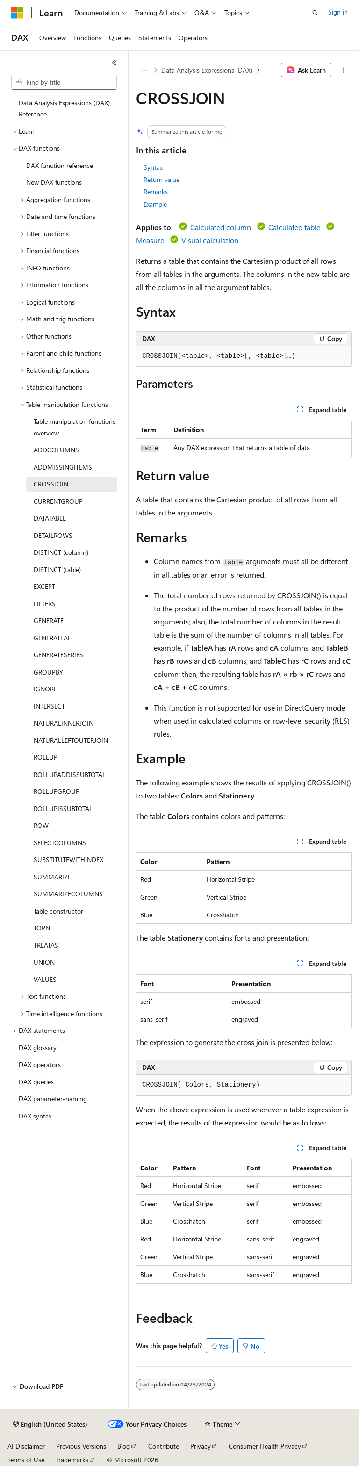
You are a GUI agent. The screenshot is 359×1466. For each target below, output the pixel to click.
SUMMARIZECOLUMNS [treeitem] (68, 893)
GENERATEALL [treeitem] (54, 637)
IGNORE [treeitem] (45, 688)
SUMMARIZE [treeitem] (52, 876)
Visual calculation (209, 240)
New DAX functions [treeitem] (54, 182)
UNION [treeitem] (44, 962)
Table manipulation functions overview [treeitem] (74, 427)
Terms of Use (25, 1459)
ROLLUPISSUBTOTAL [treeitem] (63, 808)
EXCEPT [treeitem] (44, 586)
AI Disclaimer (26, 1446)
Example (155, 204)
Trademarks (72, 1459)
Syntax (153, 167)
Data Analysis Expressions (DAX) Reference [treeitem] (64, 108)
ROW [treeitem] (41, 825)
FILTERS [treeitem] (45, 603)
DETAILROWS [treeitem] (53, 535)
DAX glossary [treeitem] (38, 1047)
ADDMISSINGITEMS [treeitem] (63, 467)
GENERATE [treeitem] (49, 620)
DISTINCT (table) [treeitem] (57, 569)
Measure (150, 240)
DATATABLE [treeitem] (50, 518)
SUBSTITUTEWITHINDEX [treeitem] (68, 859)
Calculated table (294, 227)
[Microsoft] (17, 13)
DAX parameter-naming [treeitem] (53, 1098)
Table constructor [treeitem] (58, 911)
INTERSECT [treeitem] (49, 706)
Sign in (338, 11)
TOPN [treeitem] (42, 927)
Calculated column (220, 227)
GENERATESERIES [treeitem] (58, 654)
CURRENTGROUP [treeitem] (58, 501)
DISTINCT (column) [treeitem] (61, 552)
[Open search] (315, 12)
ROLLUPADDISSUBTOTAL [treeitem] (70, 774)
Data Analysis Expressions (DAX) (206, 69)
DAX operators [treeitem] (40, 1064)
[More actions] (343, 70)
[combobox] (64, 82)
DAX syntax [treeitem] (35, 1115)
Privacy (200, 1446)
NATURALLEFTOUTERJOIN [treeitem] (71, 740)
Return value (162, 179)
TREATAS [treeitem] (46, 945)
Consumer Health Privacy (265, 1446)
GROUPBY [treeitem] (48, 672)
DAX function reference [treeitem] (59, 165)
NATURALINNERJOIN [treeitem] (63, 722)
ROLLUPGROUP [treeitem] (56, 791)
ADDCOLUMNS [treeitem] (56, 449)
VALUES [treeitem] (45, 979)
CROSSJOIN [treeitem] (51, 483)
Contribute (163, 1446)
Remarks (156, 191)
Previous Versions (81, 1446)
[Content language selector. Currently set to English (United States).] (50, 1424)
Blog (123, 1446)
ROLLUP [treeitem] (45, 757)
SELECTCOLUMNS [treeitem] (60, 842)
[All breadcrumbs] (144, 70)
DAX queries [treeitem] (36, 1081)
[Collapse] (114, 62)
